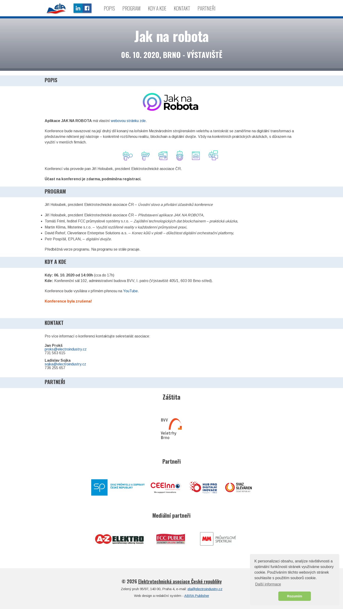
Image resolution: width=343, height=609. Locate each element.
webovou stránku (125, 121)
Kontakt (182, 8)
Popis (109, 8)
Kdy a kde (157, 8)
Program (131, 8)
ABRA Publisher (196, 596)
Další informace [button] (268, 584)
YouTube (130, 291)
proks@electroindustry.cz (66, 349)
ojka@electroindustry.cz (66, 364)
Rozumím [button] (294, 596)
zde (143, 121)
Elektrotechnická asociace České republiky (180, 581)
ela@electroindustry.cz (205, 589)
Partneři (206, 8)
